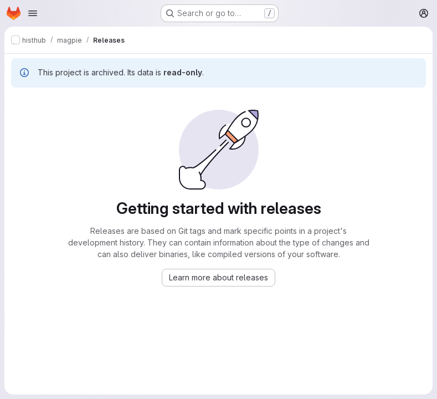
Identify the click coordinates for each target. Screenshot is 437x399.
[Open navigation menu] (33, 13)
